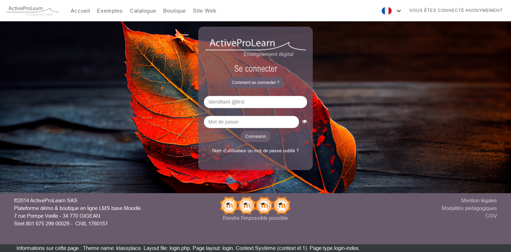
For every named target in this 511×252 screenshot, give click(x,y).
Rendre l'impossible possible (255, 218)
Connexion (255, 136)
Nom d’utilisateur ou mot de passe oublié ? (255, 150)
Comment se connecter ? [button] (255, 82)
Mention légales (479, 200)
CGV (491, 216)
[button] (304, 123)
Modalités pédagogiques (469, 208)
